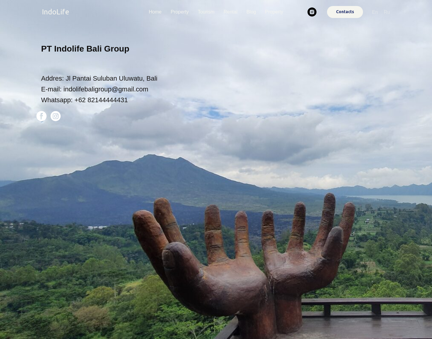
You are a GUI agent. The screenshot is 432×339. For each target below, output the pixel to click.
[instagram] (312, 11)
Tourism (206, 11)
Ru (387, 12)
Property (180, 11)
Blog (251, 11)
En (375, 12)
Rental (230, 11)
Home (155, 11)
